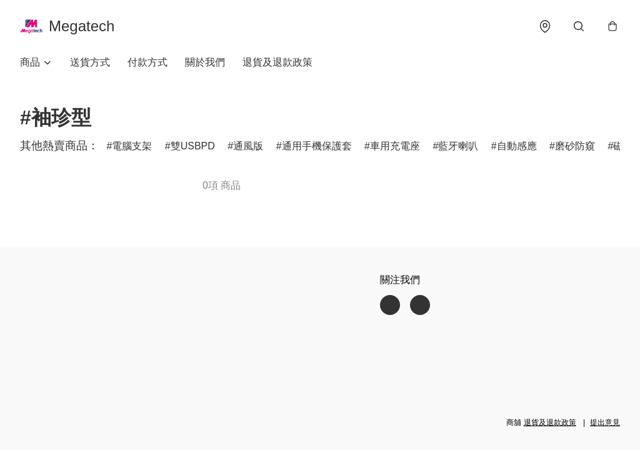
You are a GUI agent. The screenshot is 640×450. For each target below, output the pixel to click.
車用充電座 (395, 146)
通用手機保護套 (317, 146)
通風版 (248, 146)
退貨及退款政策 (277, 62)
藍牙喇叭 (458, 146)
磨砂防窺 (575, 146)
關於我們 (205, 62)
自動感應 (517, 146)
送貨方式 (90, 62)
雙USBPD (193, 146)
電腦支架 (132, 146)
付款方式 (148, 62)
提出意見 (605, 422)
